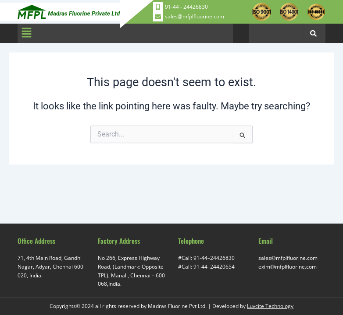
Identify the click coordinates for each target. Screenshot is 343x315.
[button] (26, 33)
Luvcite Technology (270, 306)
